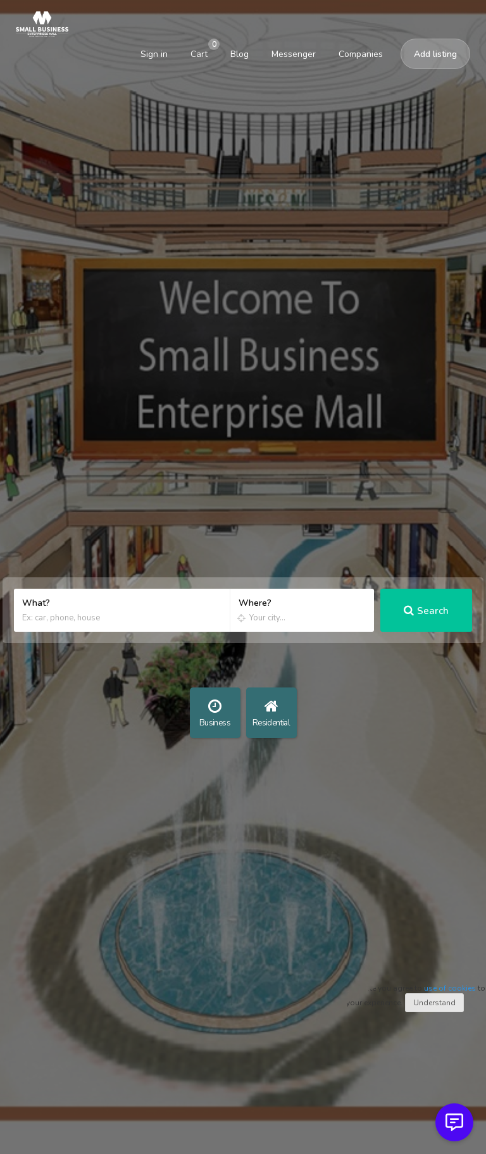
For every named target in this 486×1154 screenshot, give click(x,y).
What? (36, 603)
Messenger (293, 54)
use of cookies (450, 988)
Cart (203, 50)
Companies (361, 54)
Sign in (154, 54)
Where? (255, 603)
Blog (239, 54)
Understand (434, 1003)
